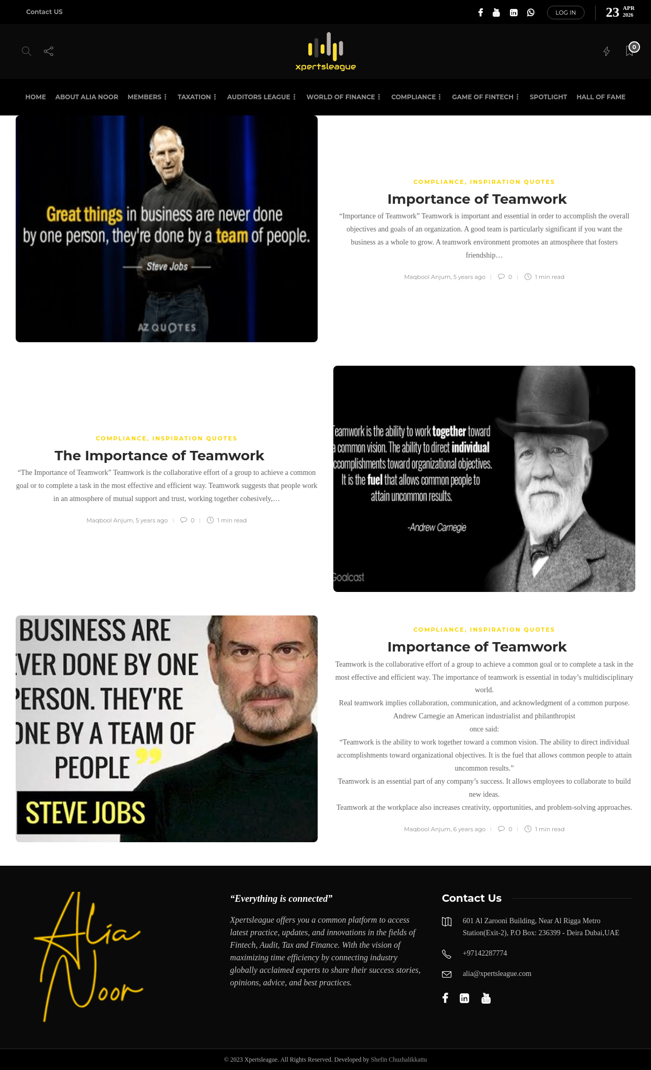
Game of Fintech (483, 97)
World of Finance (341, 97)
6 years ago (469, 829)
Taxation (194, 97)
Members (144, 97)
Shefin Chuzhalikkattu (399, 1059)
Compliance (413, 97)
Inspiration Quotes (512, 181)
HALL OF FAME (600, 97)
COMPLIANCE (438, 181)
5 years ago (469, 277)
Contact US (44, 12)
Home (36, 97)
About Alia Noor (86, 97)
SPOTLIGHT (548, 97)
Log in (565, 12)
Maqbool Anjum (427, 277)
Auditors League (258, 97)
